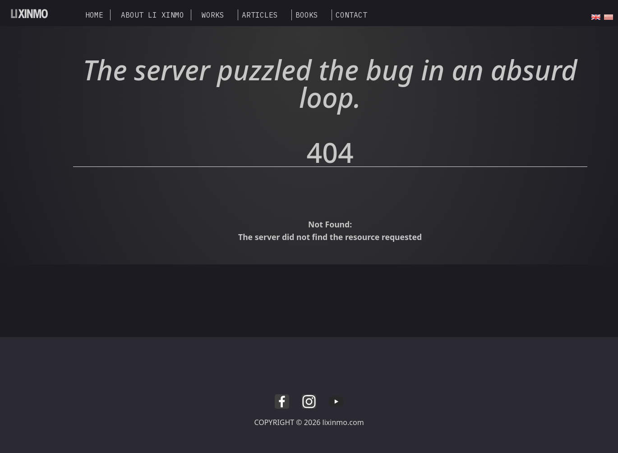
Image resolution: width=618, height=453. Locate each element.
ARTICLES (260, 14)
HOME (94, 14)
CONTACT (351, 14)
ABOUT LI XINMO (152, 14)
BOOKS (306, 14)
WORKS (213, 14)
